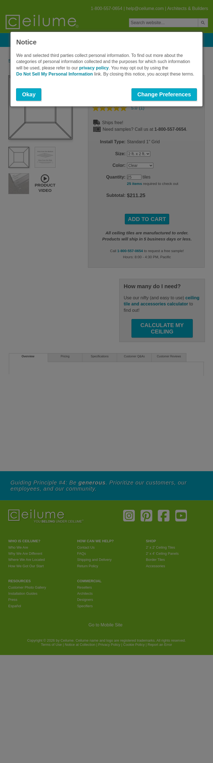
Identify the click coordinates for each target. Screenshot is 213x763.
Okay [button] (29, 94)
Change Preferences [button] (164, 94)
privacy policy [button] (94, 68)
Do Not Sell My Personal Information (54, 74)
